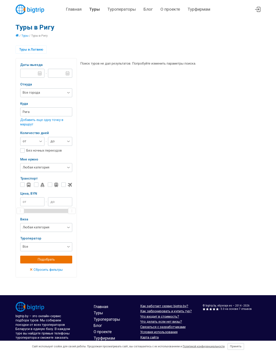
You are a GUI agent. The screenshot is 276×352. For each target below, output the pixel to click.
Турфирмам (199, 9)
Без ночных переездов (44, 150)
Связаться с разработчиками (163, 327)
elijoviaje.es (224, 305)
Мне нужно (29, 159)
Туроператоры (121, 9)
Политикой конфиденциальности (204, 346)
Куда (24, 104)
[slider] (20, 211)
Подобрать (46, 259)
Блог (148, 9)
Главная (74, 9)
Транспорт (29, 178)
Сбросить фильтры (46, 270)
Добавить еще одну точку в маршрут (41, 122)
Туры (94, 9)
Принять (236, 346)
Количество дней (34, 133)
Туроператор (30, 238)
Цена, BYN (28, 194)
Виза (24, 219)
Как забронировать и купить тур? (166, 311)
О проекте (170, 9)
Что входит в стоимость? (159, 316)
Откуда (26, 84)
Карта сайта (149, 337)
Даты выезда (31, 65)
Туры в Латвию (31, 49)
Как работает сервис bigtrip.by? (164, 306)
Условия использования (159, 332)
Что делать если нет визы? (161, 322)
